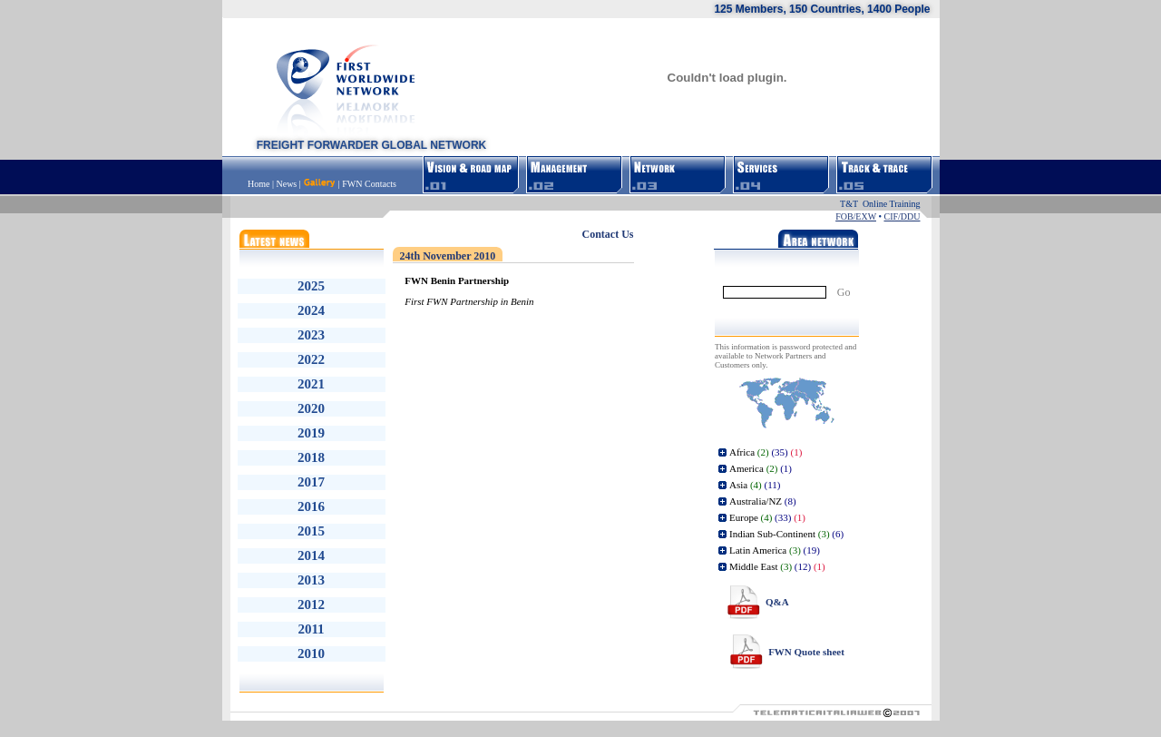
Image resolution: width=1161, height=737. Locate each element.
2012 (311, 604)
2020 (311, 408)
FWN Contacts (369, 184)
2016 (311, 506)
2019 (311, 433)
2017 (311, 482)
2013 (311, 580)
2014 (311, 555)
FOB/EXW (855, 216)
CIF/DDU (901, 216)
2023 (311, 335)
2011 (311, 629)
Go (844, 292)
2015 (311, 531)
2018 (311, 457)
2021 (311, 384)
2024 (311, 310)
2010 (311, 653)
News (286, 184)
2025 (311, 286)
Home (260, 184)
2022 (311, 359)
